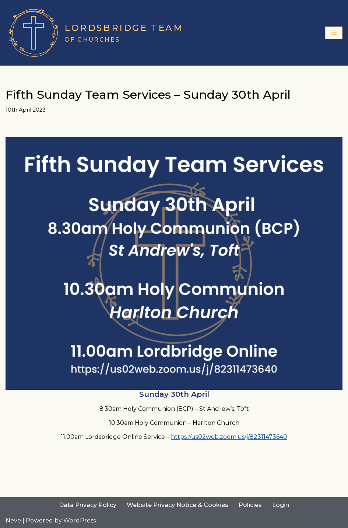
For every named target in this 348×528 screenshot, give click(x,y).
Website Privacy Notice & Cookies (177, 504)
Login (280, 504)
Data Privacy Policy (87, 504)
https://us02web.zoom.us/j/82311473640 (229, 436)
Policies (250, 504)
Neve (13, 520)
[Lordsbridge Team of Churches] (95, 32)
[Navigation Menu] (333, 33)
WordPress (79, 520)
